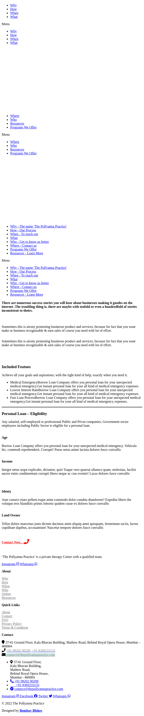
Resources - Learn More (26, 253)
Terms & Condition (15, 627)
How (13, 9)
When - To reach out (24, 234)
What (14, 17)
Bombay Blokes (31, 710)
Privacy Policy (12, 623)
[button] (72, 24)
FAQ (5, 620)
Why (13, 5)
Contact (7, 616)
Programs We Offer (23, 127)
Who (13, 119)
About (6, 612)
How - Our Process (23, 230)
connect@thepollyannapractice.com (30, 655)
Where (14, 116)
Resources (17, 123)
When (14, 13)
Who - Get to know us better (29, 241)
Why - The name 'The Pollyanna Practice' (38, 226)
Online (6, 594)
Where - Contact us (23, 245)
